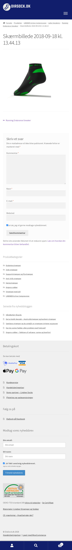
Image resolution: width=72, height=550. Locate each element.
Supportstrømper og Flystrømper (19, 274)
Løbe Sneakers (54, 23)
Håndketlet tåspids (14, 315)
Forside (9, 23)
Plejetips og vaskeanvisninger (19, 397)
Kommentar (12, 153)
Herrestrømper (12, 283)
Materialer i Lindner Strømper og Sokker (21, 509)
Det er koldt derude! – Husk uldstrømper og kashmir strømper (31, 319)
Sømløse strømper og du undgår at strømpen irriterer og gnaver (32, 323)
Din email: (7, 440)
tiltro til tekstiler (32, 502)
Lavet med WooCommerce (34, 535)
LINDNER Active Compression (35, 23)
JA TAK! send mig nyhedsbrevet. (19, 464)
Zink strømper (11, 270)
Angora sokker (11, 287)
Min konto (12, 545)
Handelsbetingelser (15, 387)
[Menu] (66, 13)
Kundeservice (12, 382)
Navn (9, 188)
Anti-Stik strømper (13, 278)
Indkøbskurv (55, 543)
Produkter (18, 23)
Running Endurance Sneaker (18, 120)
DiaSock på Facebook (15, 419)
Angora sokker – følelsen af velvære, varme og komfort (28, 332)
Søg (36, 545)
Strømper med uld (13, 291)
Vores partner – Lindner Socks (19, 392)
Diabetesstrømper (13, 265)
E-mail (10, 201)
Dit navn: (7, 451)
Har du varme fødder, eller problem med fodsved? (26, 328)
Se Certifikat (47, 502)
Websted (10, 213)
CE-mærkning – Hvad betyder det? (18, 515)
